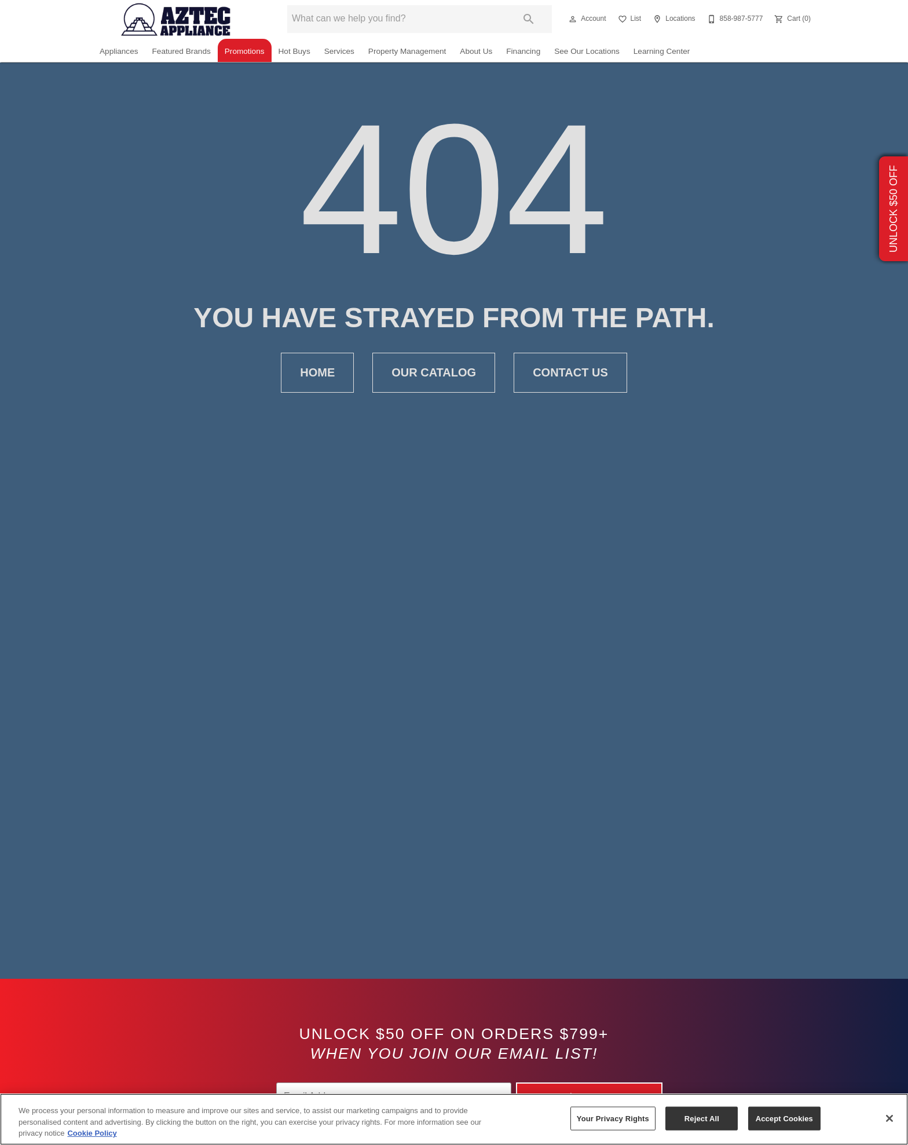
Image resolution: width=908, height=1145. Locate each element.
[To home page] (176, 19)
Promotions (245, 51)
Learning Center (662, 51)
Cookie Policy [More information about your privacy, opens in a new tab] (91, 1133)
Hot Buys (294, 51)
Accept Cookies (784, 1118)
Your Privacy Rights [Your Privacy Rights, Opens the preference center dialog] (613, 1118)
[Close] (889, 1118)
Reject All (701, 1118)
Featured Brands (181, 51)
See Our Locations (587, 51)
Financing (523, 51)
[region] (454, 1119)
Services (339, 51)
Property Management (407, 51)
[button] (573, 19)
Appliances (119, 51)
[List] (629, 19)
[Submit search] (528, 19)
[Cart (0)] (791, 19)
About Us (476, 51)
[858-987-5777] (734, 19)
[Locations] (672, 19)
